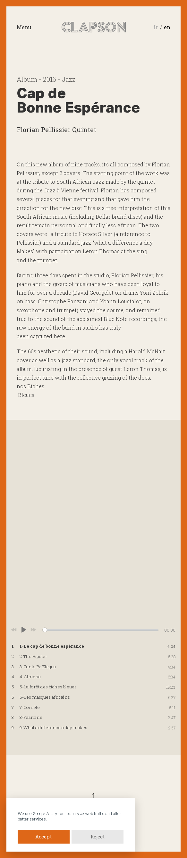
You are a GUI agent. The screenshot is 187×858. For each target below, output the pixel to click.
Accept (43, 836)
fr (155, 27)
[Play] (24, 630)
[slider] (100, 630)
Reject (97, 836)
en (167, 27)
